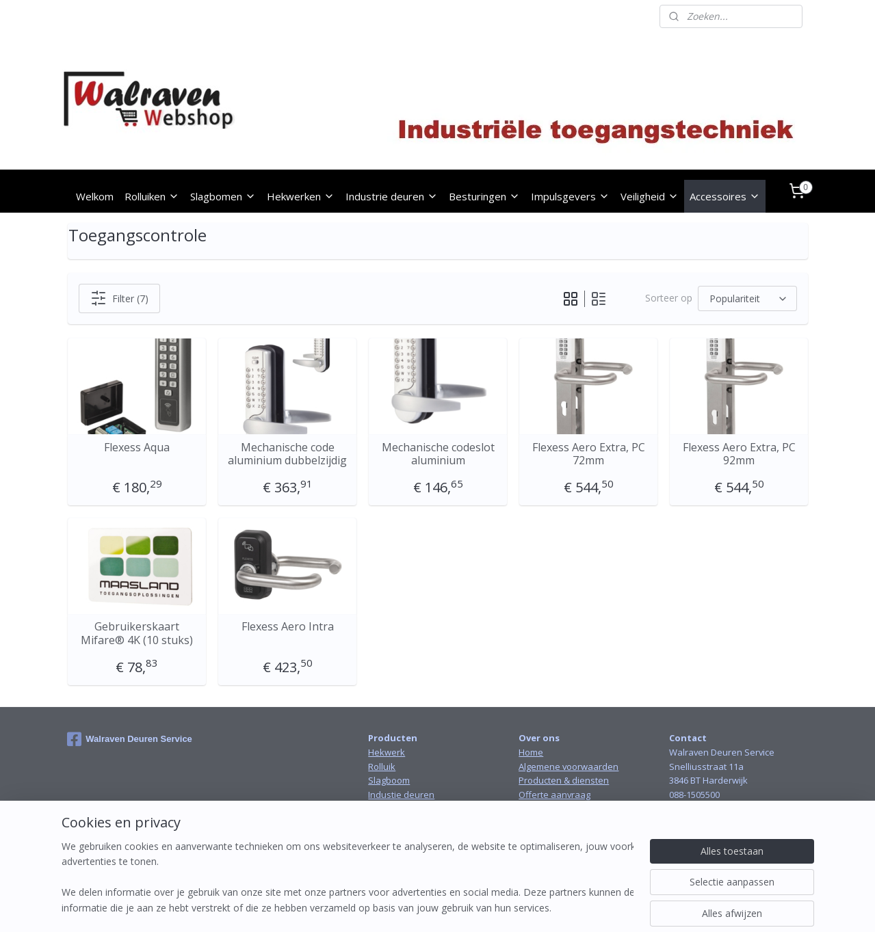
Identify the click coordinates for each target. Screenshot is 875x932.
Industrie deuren (391, 196)
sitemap (395, 907)
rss (424, 907)
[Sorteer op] (747, 298)
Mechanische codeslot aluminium (437, 454)
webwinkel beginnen (477, 907)
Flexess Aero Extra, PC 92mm (738, 454)
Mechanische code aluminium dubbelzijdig (287, 454)
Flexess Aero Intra (287, 626)
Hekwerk (386, 752)
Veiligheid (650, 196)
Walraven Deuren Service (129, 739)
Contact (534, 809)
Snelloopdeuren (402, 809)
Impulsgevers (570, 196)
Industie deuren (401, 794)
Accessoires (725, 196)
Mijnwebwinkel (596, 907)
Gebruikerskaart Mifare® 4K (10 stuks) (137, 633)
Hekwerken (301, 196)
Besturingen (484, 196)
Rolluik (381, 766)
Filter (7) (119, 298)
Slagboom (389, 780)
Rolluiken (152, 196)
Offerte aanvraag (554, 794)
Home (531, 752)
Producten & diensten (564, 780)
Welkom (95, 196)
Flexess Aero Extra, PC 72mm (588, 454)
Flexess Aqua (137, 447)
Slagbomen (223, 196)
